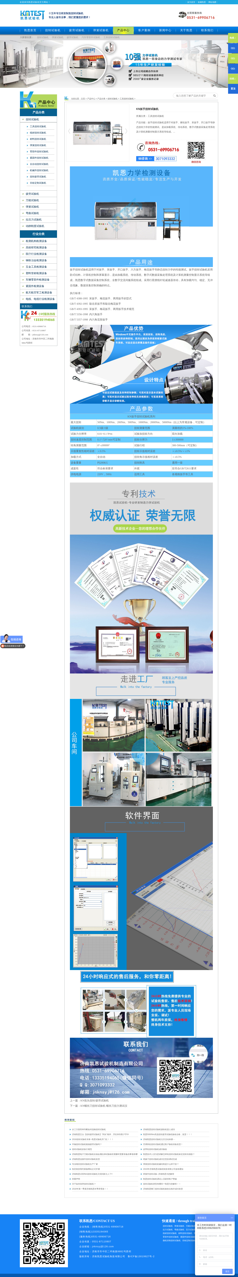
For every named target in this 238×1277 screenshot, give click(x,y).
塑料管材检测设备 (36, 273)
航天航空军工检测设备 (39, 292)
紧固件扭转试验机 (39, 158)
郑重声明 (76, 1179)
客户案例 (144, 30)
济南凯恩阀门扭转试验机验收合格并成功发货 (163, 1189)
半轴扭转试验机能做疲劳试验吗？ (87, 1144)
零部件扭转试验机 (39, 151)
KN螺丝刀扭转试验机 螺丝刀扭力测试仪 (103, 1105)
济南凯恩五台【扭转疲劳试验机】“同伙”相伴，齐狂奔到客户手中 (100, 1134)
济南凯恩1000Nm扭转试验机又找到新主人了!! (92, 1174)
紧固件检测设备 (35, 286)
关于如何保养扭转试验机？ (84, 1184)
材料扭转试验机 (38, 139)
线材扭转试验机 (38, 133)
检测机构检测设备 (36, 241)
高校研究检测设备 (36, 247)
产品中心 (91, 99)
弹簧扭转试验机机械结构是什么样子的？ (161, 1164)
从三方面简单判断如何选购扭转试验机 (89, 1129)
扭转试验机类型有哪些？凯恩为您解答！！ (162, 1184)
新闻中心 (165, 30)
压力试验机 (191, 1229)
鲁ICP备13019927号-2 (141, 1256)
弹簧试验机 (101, 30)
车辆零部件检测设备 (38, 279)
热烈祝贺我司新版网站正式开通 (86, 1169)
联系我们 (207, 30)
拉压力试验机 (34, 219)
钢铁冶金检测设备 (36, 260)
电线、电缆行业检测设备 (40, 299)
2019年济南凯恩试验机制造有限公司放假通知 (163, 1169)
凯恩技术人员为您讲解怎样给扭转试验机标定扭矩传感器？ (169, 1154)
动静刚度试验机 (35, 226)
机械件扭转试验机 (39, 170)
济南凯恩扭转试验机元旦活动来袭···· (159, 1139)
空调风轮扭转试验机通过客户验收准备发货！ (163, 1144)
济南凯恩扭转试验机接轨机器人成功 (159, 1129)
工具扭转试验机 (111, 37)
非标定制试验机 (38, 183)
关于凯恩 (186, 30)
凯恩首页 (30, 30)
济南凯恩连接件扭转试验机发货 (86, 1159)
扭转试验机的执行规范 (82, 1149)
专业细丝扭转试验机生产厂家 (85, 1164)
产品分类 (101, 99)
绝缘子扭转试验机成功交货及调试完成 (160, 1159)
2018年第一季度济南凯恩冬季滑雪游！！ (90, 1189)
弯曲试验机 (32, 213)
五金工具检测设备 (36, 266)
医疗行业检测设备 (36, 253)
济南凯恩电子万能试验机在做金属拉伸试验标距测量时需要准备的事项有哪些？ (105, 1155)
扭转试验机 (53, 30)
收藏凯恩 (202, 2)
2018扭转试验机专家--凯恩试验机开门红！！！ (93, 1139)
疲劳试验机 (77, 30)
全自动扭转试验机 (39, 164)
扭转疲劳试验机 (38, 176)
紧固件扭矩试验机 (188, 1237)
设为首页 (191, 2)
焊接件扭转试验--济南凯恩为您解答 (158, 1174)
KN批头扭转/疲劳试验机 (94, 1100)
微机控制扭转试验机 (172, 1240)
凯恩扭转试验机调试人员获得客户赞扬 (160, 1179)
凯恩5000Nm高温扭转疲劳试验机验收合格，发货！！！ (167, 1134)
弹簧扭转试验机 (38, 145)
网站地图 (212, 2)
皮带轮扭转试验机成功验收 (155, 1149)
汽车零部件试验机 (91, 37)
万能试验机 (32, 200)
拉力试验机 (168, 1229)
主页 (83, 99)
